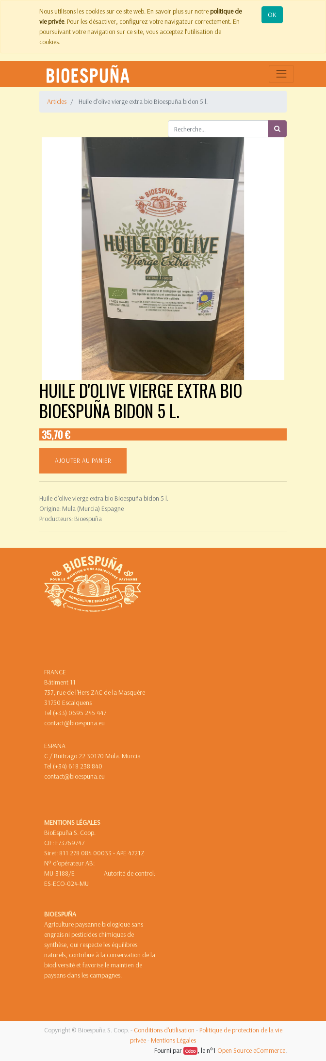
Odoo (190, 1050)
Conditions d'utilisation (164, 1030)
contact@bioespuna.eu (74, 722)
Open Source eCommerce (251, 1050)
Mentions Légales (173, 1040)
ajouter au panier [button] (83, 460)
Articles (56, 101)
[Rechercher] (277, 128)
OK (272, 14)
